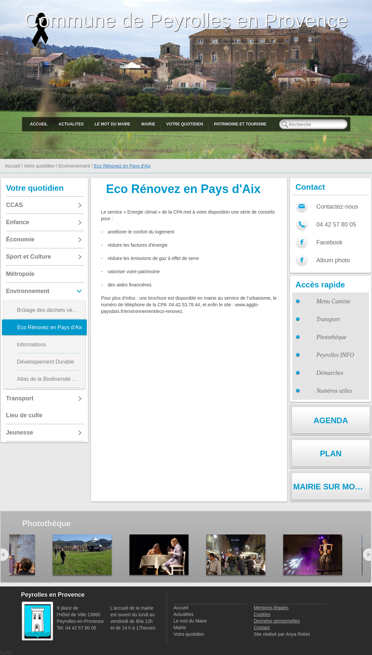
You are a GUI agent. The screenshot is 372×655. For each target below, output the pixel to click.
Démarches (329, 373)
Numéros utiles (334, 390)
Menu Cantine (333, 301)
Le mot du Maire (113, 124)
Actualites (71, 124)
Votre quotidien (184, 124)
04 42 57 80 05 (336, 224)
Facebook (329, 242)
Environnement (74, 166)
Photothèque (331, 337)
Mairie (148, 124)
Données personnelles (277, 621)
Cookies (262, 614)
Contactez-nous (337, 206)
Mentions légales (271, 607)
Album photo (333, 260)
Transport (328, 319)
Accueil (39, 124)
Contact (262, 627)
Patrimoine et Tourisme (240, 124)
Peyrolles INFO (335, 355)
